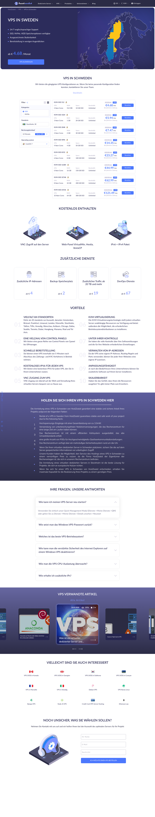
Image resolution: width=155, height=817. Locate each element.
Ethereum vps (124, 704)
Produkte (69, 4)
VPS (59, 4)
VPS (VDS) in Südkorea (93, 675)
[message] (103, 752)
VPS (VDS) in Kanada (31, 675)
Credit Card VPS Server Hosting (93, 704)
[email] (103, 744)
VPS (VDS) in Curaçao (123, 675)
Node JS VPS (62, 704)
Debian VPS (93, 690)
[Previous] (74, 649)
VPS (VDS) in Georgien (62, 675)
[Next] (80, 649)
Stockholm (77, 93)
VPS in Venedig (62, 690)
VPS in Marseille (31, 690)
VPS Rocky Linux (124, 690)
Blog (93, 3)
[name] (103, 737)
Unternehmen (83, 4)
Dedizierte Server (45, 4)
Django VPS (31, 704)
